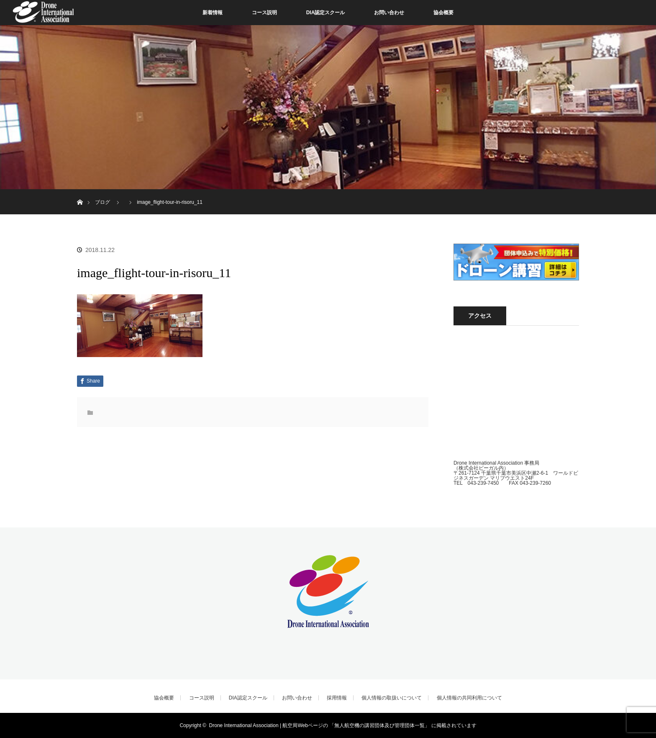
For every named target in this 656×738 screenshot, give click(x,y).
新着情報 (212, 12)
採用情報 (337, 697)
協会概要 (443, 12)
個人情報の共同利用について (469, 697)
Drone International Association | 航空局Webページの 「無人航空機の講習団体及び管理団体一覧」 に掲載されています (343, 725)
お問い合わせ (389, 12)
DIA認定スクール (325, 12)
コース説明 (264, 12)
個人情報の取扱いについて (391, 697)
